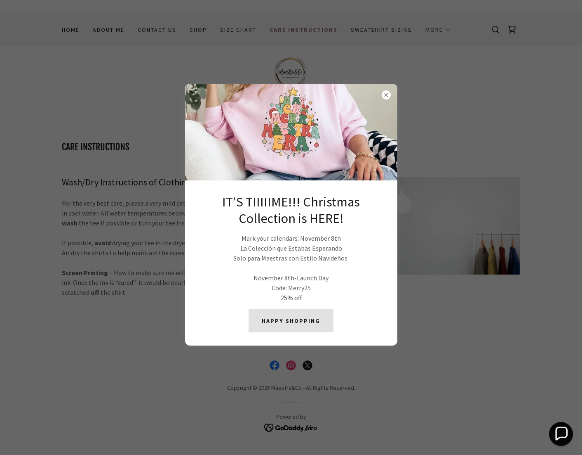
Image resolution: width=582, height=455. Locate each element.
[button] (561, 434)
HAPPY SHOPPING (291, 321)
